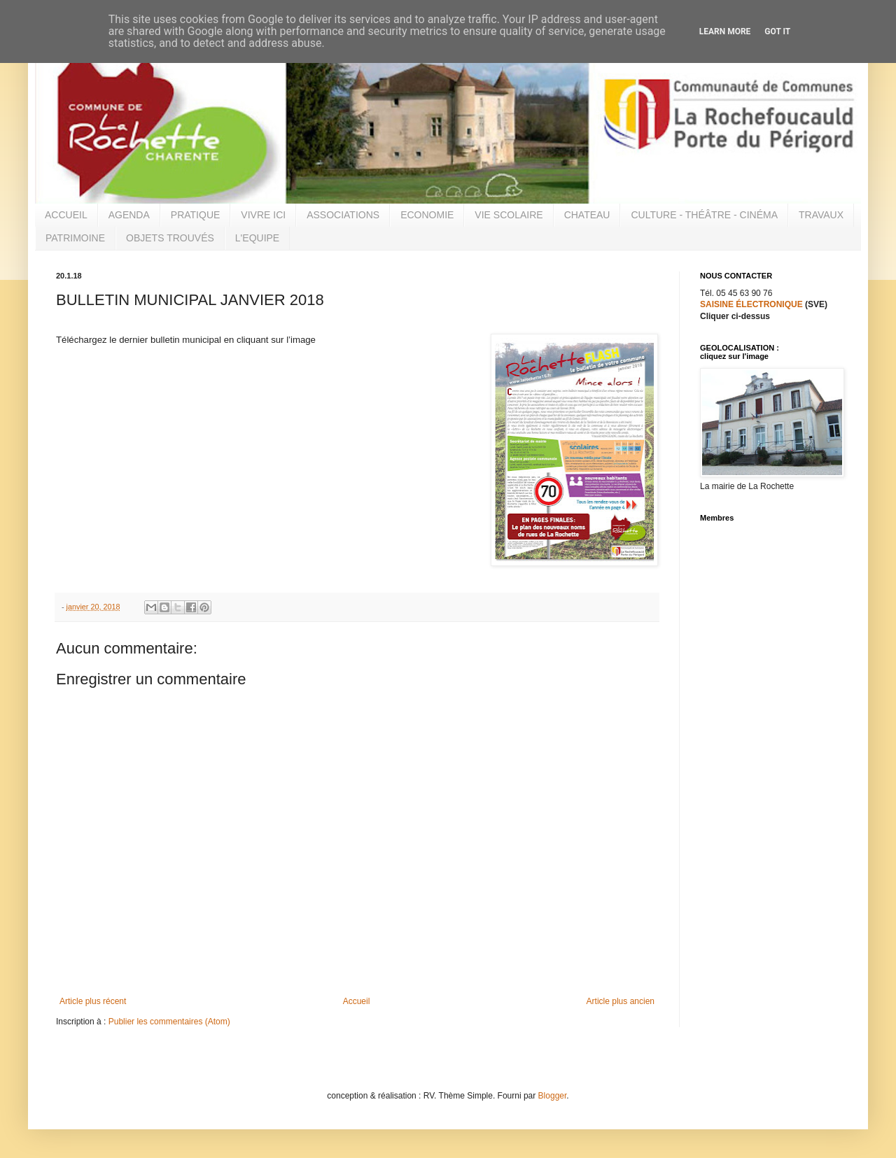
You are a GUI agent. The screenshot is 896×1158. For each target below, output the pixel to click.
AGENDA (129, 214)
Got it (777, 31)
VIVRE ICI (263, 214)
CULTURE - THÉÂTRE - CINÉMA (704, 214)
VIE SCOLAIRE (508, 214)
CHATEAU (587, 214)
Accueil (356, 1001)
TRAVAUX (821, 214)
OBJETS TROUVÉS (170, 237)
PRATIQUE (195, 214)
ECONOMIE (427, 214)
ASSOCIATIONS (343, 214)
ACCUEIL (66, 214)
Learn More (725, 31)
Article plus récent (92, 1001)
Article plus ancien (620, 1001)
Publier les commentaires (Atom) (169, 1021)
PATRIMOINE (75, 237)
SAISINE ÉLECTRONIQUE (751, 304)
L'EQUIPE (257, 237)
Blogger (552, 1096)
